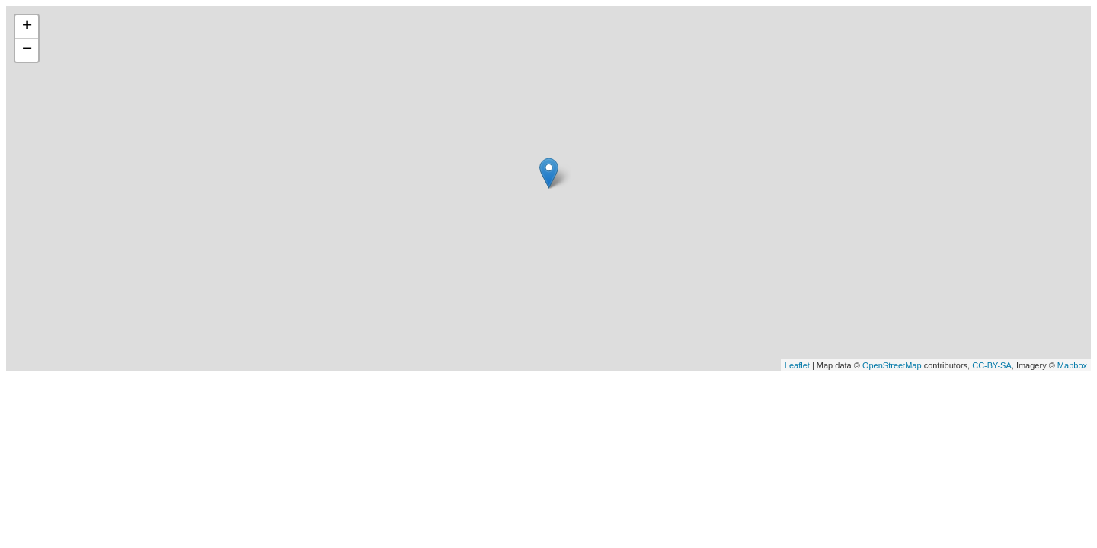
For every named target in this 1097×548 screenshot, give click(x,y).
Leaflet (797, 365)
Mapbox (1072, 365)
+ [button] (27, 26)
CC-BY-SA (992, 365)
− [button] (27, 50)
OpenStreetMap (892, 365)
